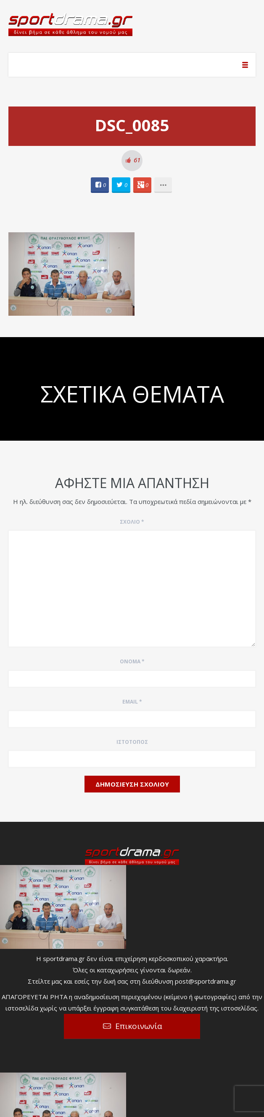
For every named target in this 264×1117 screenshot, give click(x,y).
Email (132, 701)
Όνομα (132, 661)
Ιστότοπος (132, 742)
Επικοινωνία (138, 1026)
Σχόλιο (132, 521)
